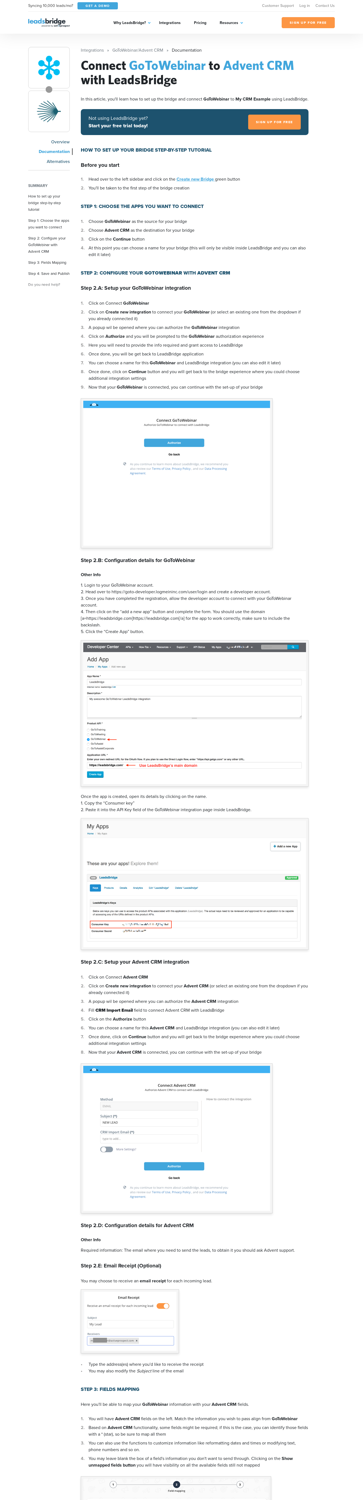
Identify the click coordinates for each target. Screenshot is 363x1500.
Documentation (54, 151)
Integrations (170, 23)
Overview (60, 142)
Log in (304, 6)
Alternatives (58, 161)
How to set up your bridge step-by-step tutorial (44, 202)
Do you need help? (44, 284)
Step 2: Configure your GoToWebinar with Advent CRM (47, 244)
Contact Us (325, 6)
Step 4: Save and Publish (49, 273)
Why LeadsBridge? (129, 23)
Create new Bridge (196, 179)
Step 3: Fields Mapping (47, 262)
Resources (229, 23)
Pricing (200, 23)
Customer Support (278, 6)
